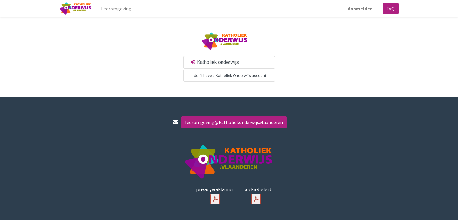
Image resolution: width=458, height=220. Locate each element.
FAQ (391, 9)
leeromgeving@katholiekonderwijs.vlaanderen (234, 122)
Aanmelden (360, 9)
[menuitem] (116, 8)
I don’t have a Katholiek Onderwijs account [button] (229, 75)
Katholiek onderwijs (214, 62)
